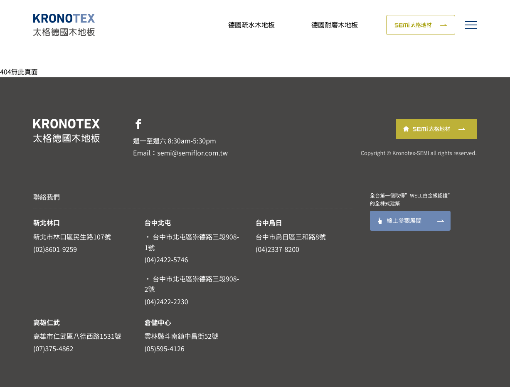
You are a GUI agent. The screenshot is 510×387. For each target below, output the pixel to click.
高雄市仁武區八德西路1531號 (77, 336)
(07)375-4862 (53, 348)
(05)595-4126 (164, 348)
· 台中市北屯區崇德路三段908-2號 (191, 284)
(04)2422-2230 (166, 301)
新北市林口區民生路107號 (72, 237)
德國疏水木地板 (251, 25)
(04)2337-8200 (277, 249)
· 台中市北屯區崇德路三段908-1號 (191, 242)
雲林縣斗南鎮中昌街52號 (181, 336)
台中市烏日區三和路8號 (291, 237)
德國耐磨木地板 (334, 25)
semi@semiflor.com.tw (192, 153)
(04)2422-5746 (166, 259)
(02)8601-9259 (55, 249)
